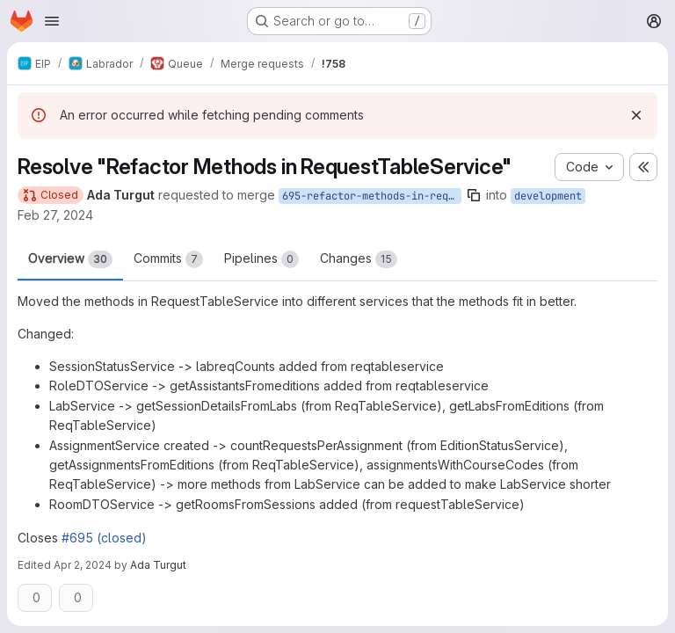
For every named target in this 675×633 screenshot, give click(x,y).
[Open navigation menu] (52, 21)
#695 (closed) (104, 537)
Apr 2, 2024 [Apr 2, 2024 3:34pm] (83, 564)
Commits (168, 259)
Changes (358, 259)
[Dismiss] (636, 115)
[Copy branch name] (473, 195)
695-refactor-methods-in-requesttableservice (371, 196)
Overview (70, 259)
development (548, 196)
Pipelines (261, 259)
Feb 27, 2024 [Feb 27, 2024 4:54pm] (55, 214)
